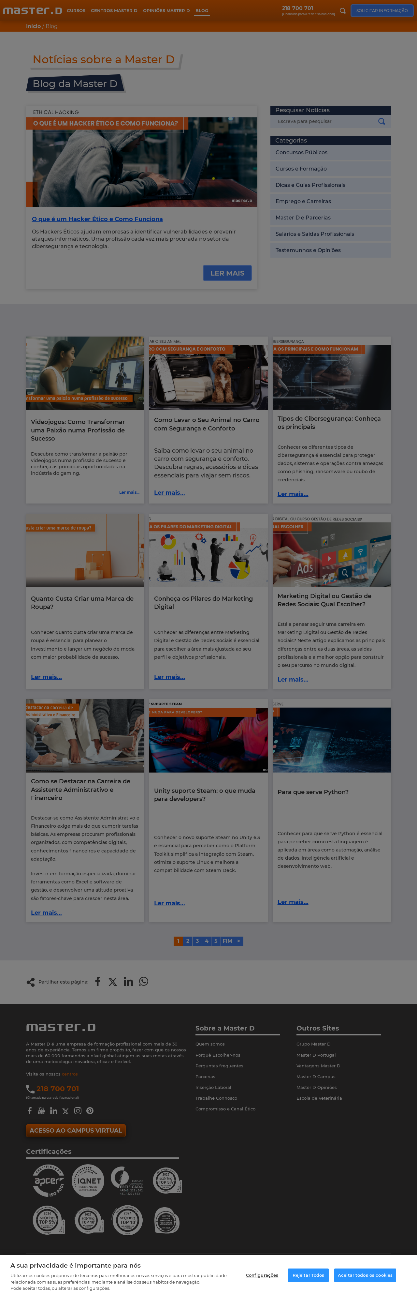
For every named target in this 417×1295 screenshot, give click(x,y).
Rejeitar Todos (308, 1275)
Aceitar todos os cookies (365, 1275)
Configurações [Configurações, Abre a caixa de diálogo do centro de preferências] (262, 1275)
